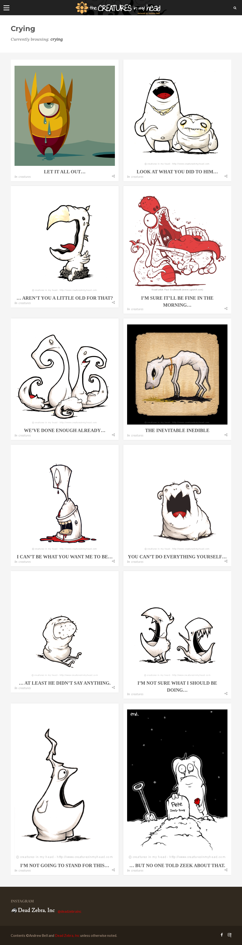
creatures (25, 176)
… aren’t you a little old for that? (64, 298)
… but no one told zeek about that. (177, 865)
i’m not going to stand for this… (64, 865)
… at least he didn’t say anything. (64, 683)
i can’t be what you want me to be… (65, 556)
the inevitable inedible (177, 430)
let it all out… (65, 171)
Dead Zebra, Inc (67, 935)
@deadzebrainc (69, 911)
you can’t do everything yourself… (177, 556)
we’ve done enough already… (64, 430)
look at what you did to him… (177, 171)
